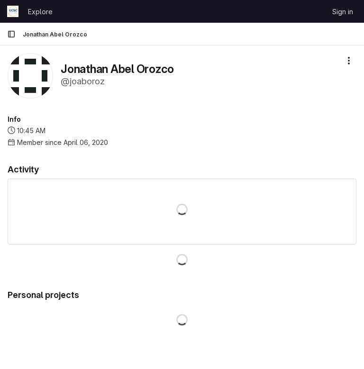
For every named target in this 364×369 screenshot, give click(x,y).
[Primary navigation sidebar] (11, 34)
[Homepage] (12, 11)
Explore (40, 12)
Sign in (342, 12)
